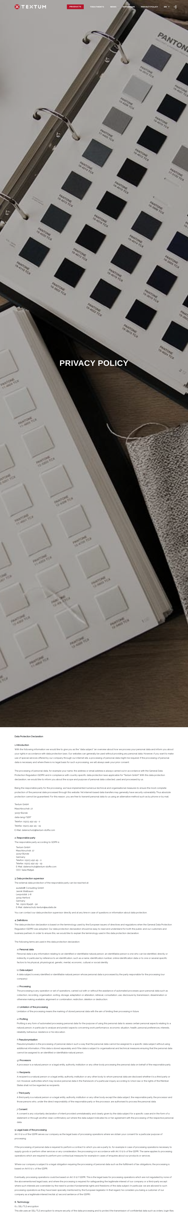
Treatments (97, 7)
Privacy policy (149, 7)
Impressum (129, 7)
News (113, 7)
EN (165, 7)
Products (75, 6)
